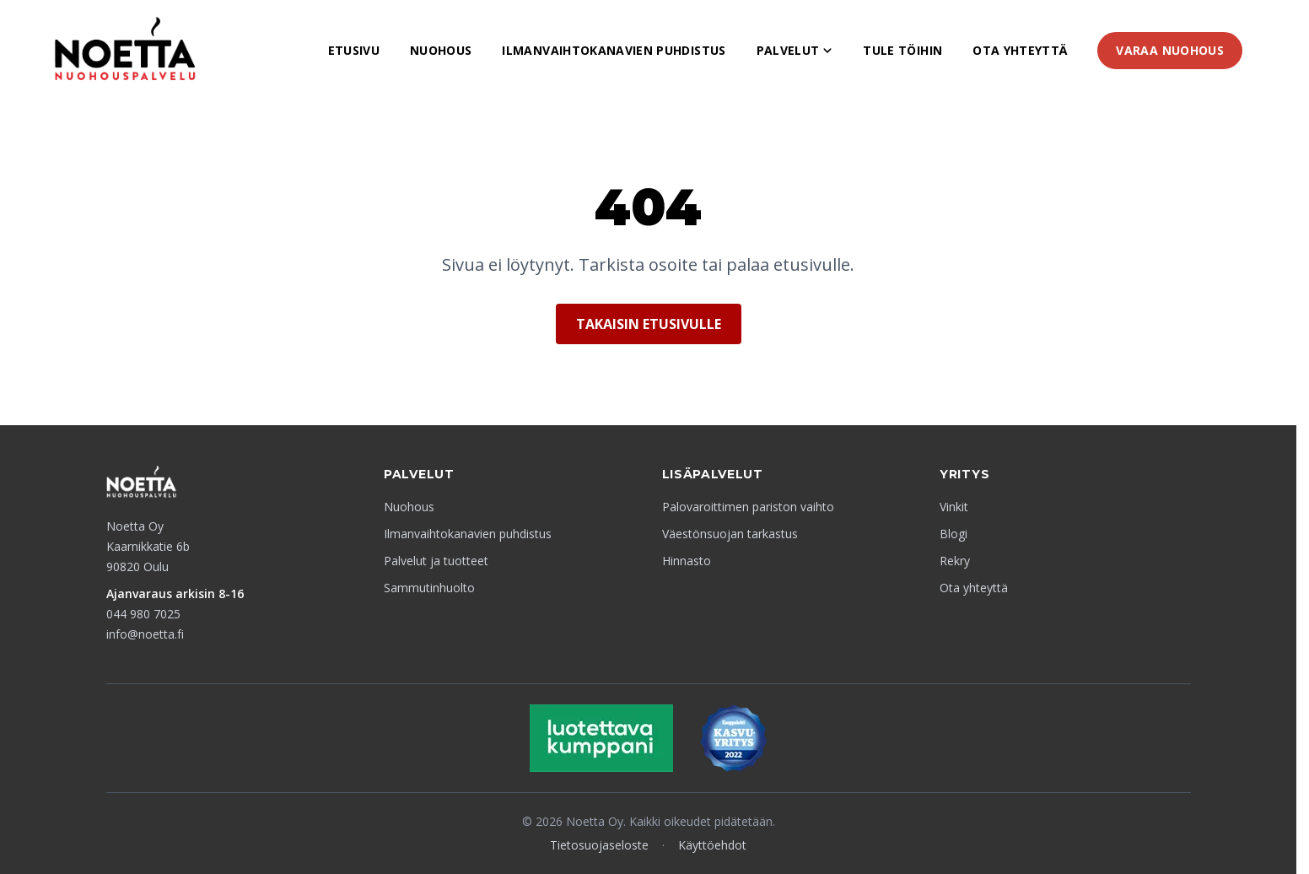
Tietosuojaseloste (599, 845)
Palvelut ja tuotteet (436, 561)
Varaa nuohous (1170, 50)
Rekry (955, 561)
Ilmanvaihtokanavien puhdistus (613, 50)
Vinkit (954, 507)
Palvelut (795, 50)
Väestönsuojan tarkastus (730, 534)
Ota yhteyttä (1019, 50)
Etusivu (354, 50)
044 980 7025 (143, 614)
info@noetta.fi (145, 634)
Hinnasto (686, 561)
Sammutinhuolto (429, 588)
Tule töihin (902, 50)
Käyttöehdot (712, 845)
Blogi (953, 534)
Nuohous (440, 50)
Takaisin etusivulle (648, 324)
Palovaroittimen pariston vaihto (748, 507)
